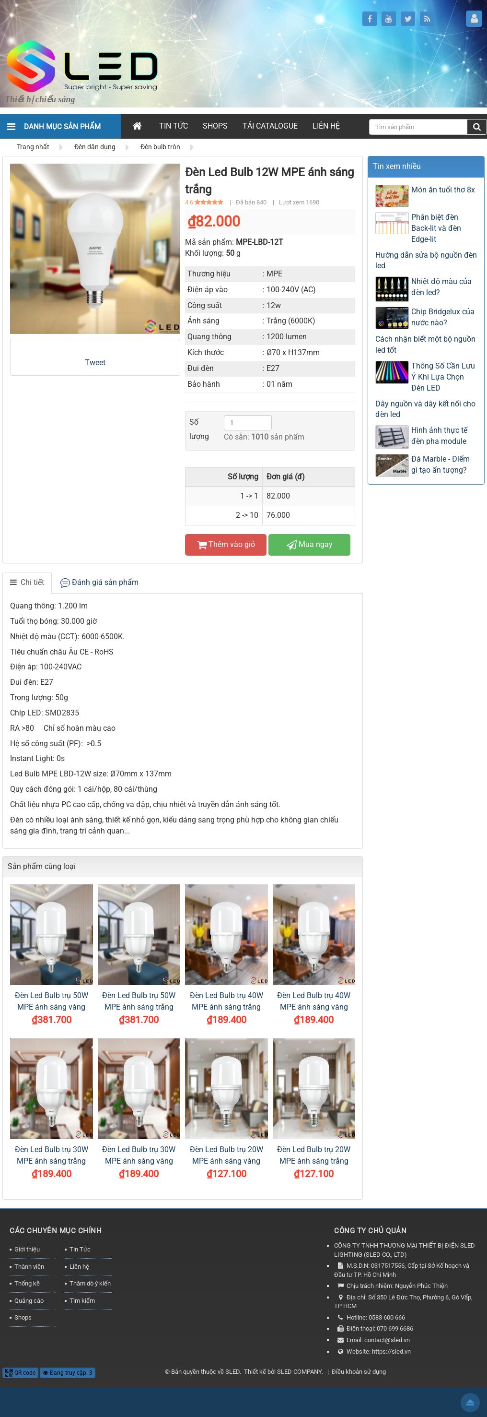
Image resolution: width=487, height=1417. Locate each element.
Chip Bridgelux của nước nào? (443, 317)
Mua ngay (310, 544)
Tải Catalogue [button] (270, 126)
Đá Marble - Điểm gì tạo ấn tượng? (440, 464)
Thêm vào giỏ (226, 544)
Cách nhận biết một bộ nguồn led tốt (425, 344)
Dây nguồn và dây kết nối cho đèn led (425, 409)
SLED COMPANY (299, 1371)
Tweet (95, 362)
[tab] (27, 583)
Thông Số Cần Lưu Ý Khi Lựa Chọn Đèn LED (443, 377)
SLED (232, 1371)
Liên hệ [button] (326, 126)
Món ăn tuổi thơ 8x (443, 189)
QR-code (20, 1372)
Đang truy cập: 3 (68, 1372)
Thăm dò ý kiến (90, 1283)
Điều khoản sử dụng (359, 1371)
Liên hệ (79, 1266)
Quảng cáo (29, 1300)
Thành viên (29, 1266)
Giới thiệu (27, 1249)
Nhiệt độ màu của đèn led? (441, 287)
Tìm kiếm (82, 1300)
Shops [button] (215, 126)
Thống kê (27, 1283)
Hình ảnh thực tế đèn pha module (439, 436)
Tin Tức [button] (173, 126)
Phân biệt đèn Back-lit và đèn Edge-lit (436, 228)
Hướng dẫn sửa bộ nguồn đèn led (426, 260)
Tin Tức (80, 1249)
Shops (23, 1317)
